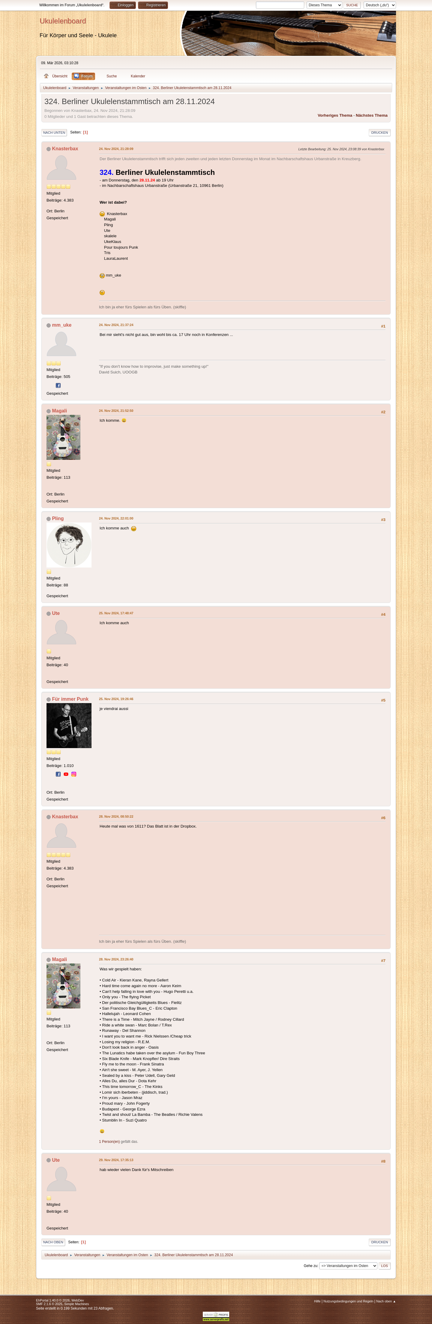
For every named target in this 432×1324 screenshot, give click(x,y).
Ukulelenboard (63, 21)
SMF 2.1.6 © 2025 (49, 1304)
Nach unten (54, 132)
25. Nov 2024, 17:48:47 (116, 613)
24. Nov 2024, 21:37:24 (116, 325)
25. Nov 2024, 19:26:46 (116, 699)
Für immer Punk (70, 699)
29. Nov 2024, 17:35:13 (116, 1160)
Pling (58, 518)
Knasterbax (65, 148)
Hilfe (317, 1301)
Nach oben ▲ (386, 1301)
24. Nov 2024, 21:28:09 (116, 149)
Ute (56, 613)
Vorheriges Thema (335, 115)
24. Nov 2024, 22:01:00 (116, 518)
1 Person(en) (109, 1142)
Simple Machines (76, 1304)
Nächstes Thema (372, 115)
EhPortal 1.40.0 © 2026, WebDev (60, 1300)
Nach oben (53, 1242)
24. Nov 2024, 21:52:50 (116, 410)
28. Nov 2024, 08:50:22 (116, 816)
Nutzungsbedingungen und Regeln (348, 1301)
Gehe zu (310, 1266)
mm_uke (61, 325)
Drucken (379, 132)
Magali (59, 410)
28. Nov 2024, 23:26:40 (116, 959)
